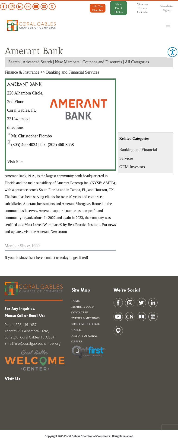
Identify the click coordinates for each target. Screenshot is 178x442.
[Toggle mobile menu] (168, 25)
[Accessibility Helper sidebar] (172, 52)
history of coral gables (84, 338)
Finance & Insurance (22, 72)
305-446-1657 (26, 324)
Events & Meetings (85, 318)
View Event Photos (118, 8)
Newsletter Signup (166, 8)
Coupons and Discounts (102, 62)
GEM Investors (132, 167)
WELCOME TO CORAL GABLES (85, 327)
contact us (51, 258)
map (24, 119)
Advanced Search (37, 62)
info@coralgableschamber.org (37, 343)
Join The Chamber (97, 8)
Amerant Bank (24, 84)
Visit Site (14, 161)
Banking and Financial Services (72, 72)
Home (75, 300)
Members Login (82, 306)
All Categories (137, 62)
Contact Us (80, 312)
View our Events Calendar (142, 8)
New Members (67, 62)
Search (14, 62)
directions (15, 127)
